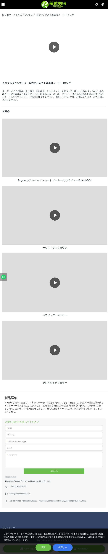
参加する (54, 471)
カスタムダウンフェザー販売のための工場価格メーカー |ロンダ (43, 15)
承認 (43, 547)
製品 (9, 15)
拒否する (62, 547)
